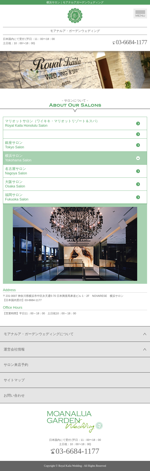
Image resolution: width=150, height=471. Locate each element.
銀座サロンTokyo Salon (14, 145)
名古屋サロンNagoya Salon (16, 171)
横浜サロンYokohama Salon (18, 158)
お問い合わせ (14, 395)
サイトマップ (14, 380)
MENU (140, 14)
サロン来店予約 (16, 365)
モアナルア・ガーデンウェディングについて (39, 334)
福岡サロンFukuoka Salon (16, 197)
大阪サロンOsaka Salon (15, 184)
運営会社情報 (14, 349)
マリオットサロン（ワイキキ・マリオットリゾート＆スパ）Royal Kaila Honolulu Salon (52, 123)
